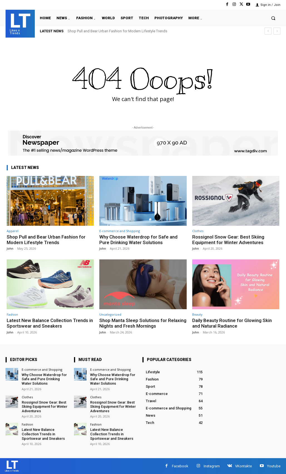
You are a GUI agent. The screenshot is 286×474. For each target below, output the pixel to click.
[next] (276, 31)
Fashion (12, 314)
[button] (273, 18)
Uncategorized (110, 314)
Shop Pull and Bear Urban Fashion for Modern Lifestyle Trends (117, 31)
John (10, 248)
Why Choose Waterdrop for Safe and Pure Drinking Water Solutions (138, 239)
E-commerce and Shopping (119, 230)
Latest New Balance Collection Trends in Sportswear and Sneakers (50, 323)
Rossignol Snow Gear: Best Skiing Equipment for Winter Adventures (228, 239)
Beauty (197, 314)
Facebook (180, 466)
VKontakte (243, 466)
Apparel (12, 230)
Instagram (212, 466)
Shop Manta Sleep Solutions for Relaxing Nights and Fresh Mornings (142, 323)
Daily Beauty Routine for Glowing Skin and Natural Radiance (232, 323)
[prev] (268, 31)
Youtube (273, 466)
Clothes (197, 230)
